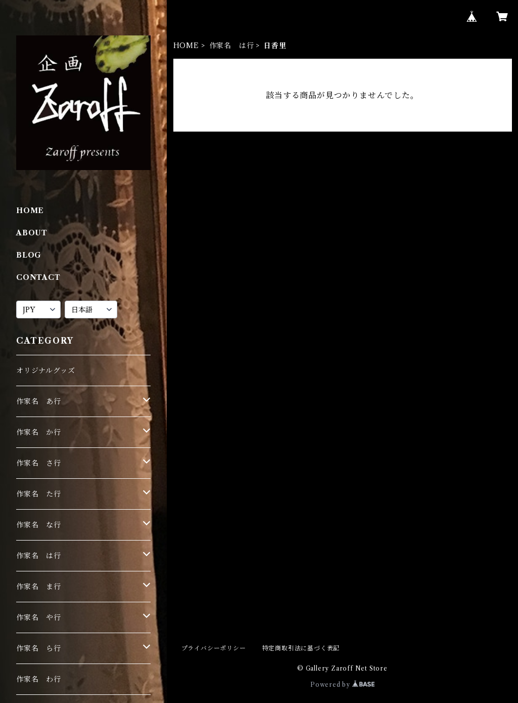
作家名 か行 (38, 432)
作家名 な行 (38, 524)
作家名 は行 (231, 45)
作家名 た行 (38, 494)
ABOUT (32, 232)
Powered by (342, 684)
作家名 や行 (38, 617)
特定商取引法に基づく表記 (301, 648)
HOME (186, 45)
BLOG (28, 255)
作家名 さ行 (38, 463)
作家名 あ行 (38, 401)
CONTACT (38, 277)
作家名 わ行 (38, 679)
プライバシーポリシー (213, 648)
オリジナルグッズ (45, 370)
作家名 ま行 (38, 586)
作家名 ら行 (38, 648)
